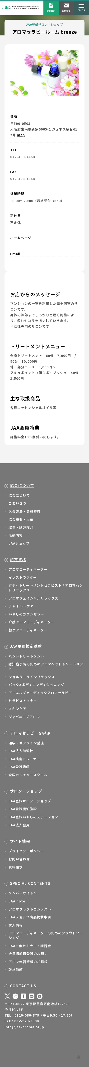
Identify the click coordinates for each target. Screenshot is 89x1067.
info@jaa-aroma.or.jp (24, 1026)
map (21, 134)
